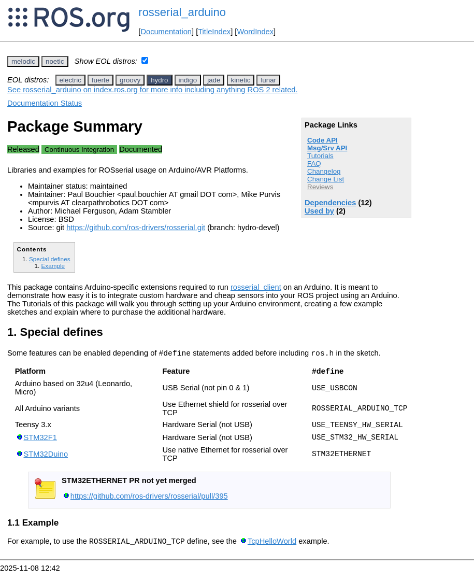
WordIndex (255, 31)
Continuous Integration (79, 149)
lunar (268, 80)
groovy (130, 80)
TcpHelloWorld (272, 549)
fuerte (100, 80)
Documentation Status (44, 103)
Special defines (49, 259)
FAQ (314, 163)
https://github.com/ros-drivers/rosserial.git (135, 227)
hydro (159, 80)
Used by (319, 211)
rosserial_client (256, 287)
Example (53, 265)
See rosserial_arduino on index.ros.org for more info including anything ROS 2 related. (152, 90)
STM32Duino (46, 460)
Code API (322, 140)
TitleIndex (214, 31)
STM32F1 (40, 442)
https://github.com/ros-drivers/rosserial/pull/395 (149, 502)
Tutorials (320, 156)
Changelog (323, 171)
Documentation (166, 31)
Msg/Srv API (327, 148)
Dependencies (330, 203)
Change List (325, 179)
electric (70, 80)
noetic (55, 61)
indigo (188, 80)
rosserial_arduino (182, 12)
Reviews (320, 187)
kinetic (241, 80)
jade (213, 80)
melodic (23, 61)
